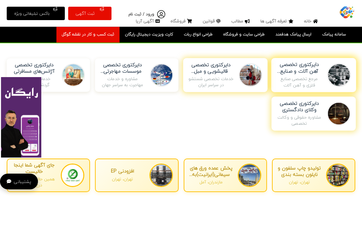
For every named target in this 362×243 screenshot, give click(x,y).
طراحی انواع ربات (198, 34)
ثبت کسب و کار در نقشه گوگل (88, 34)
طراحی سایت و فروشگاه (244, 34)
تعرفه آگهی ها (277, 21)
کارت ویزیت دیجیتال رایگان (149, 34)
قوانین (212, 21)
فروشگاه (182, 21)
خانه (312, 21)
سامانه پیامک (334, 34)
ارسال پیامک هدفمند (293, 34)
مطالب (241, 21)
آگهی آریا (149, 21)
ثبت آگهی (90, 12)
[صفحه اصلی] (346, 12)
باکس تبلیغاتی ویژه (35, 12)
